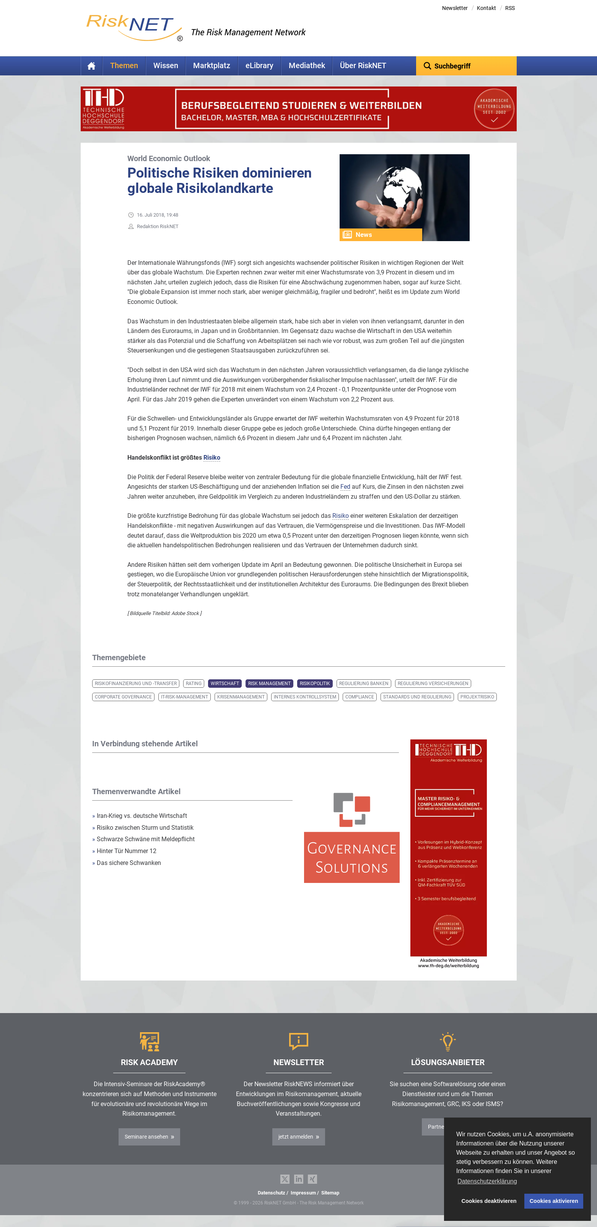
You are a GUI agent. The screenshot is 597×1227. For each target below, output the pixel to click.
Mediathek (307, 65)
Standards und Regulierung (417, 708)
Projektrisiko (477, 708)
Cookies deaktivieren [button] (489, 1201)
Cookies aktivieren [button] (554, 1201)
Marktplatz (211, 65)
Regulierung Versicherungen (433, 695)
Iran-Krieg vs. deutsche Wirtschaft (139, 827)
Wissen (165, 65)
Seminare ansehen (146, 1148)
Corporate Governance (123, 708)
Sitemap (330, 1204)
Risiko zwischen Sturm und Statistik (143, 839)
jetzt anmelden (295, 1148)
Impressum (303, 1204)
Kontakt (486, 8)
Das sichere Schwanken (126, 874)
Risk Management (269, 695)
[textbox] (466, 65)
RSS (510, 8)
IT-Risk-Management (184, 708)
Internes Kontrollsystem (305, 708)
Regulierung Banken (364, 695)
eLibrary (259, 65)
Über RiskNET (363, 65)
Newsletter (455, 8)
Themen (124, 65)
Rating (194, 695)
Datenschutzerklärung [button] (487, 1181)
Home (92, 65)
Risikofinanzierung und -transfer (136, 695)
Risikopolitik (315, 695)
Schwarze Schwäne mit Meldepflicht (143, 851)
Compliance (359, 708)
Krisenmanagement (241, 708)
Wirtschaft (225, 695)
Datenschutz (271, 1204)
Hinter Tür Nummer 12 (124, 862)
